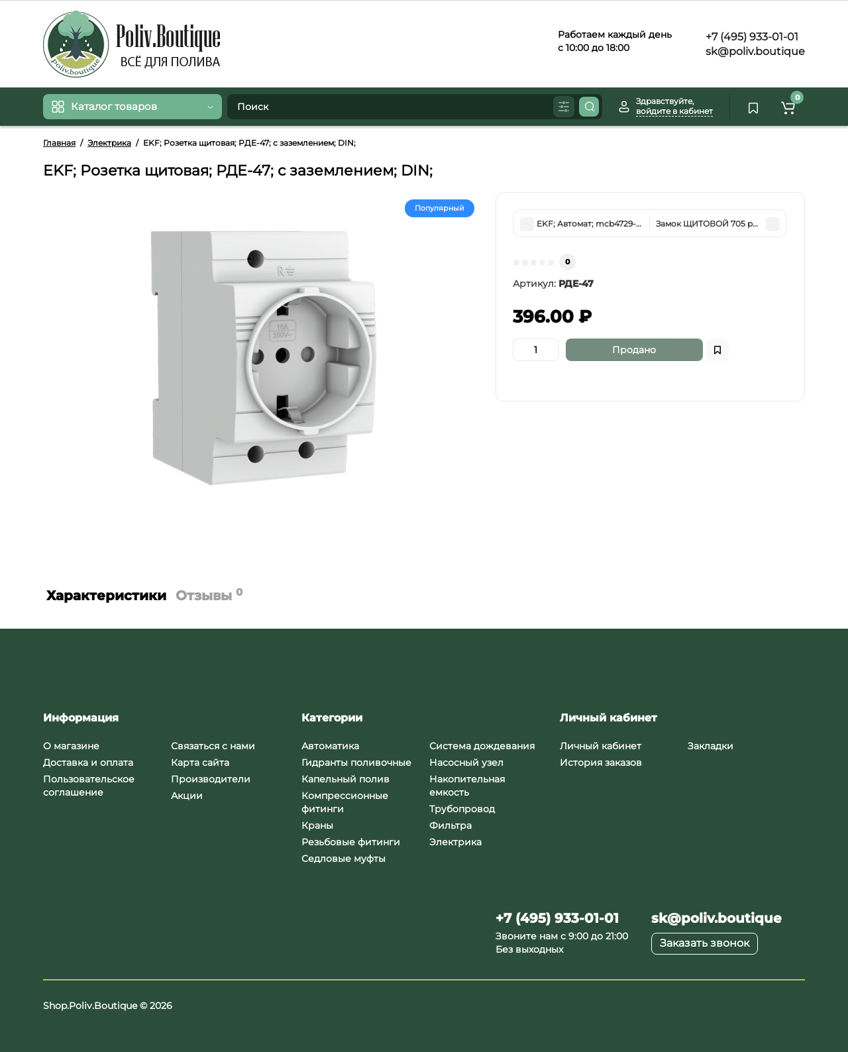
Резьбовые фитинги (350, 842)
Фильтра (450, 825)
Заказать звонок (704, 943)
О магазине (71, 746)
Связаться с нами (213, 746)
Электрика (455, 842)
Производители (210, 779)
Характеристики (106, 596)
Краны (317, 825)
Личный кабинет (600, 746)
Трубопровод (462, 809)
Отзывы (209, 595)
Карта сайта (200, 762)
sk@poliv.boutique (754, 51)
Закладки (710, 746)
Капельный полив (345, 779)
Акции (187, 796)
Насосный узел (466, 762)
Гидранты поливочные (356, 762)
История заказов (601, 762)
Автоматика (330, 746)
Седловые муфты (343, 859)
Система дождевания (482, 746)
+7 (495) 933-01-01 (750, 36)
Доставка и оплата (88, 762)
